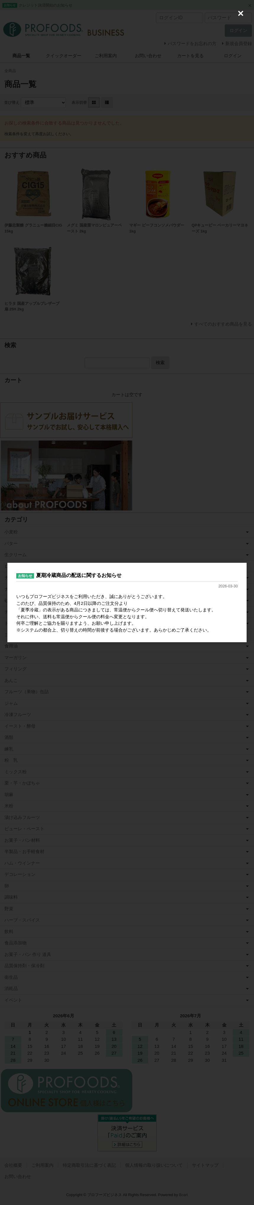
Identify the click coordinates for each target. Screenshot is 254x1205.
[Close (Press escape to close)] (240, 13)
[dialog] (127, 603)
